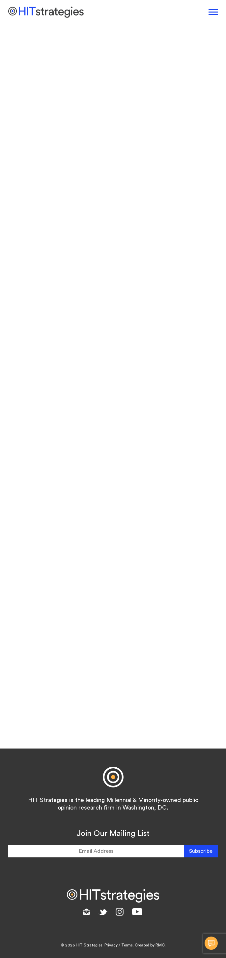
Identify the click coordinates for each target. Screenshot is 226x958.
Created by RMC (150, 945)
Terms (127, 945)
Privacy (111, 945)
